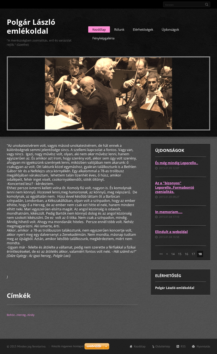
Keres (206, 4)
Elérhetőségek (143, 29)
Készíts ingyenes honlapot (67, 346)
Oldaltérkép (162, 346)
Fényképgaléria (103, 38)
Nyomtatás (203, 346)
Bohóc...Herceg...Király (21, 315)
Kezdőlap (99, 29)
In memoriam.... (168, 212)
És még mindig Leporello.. (176, 163)
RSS (183, 346)
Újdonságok (170, 29)
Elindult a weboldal (171, 231)
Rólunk (119, 29)
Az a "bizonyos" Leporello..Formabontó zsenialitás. (174, 187)
